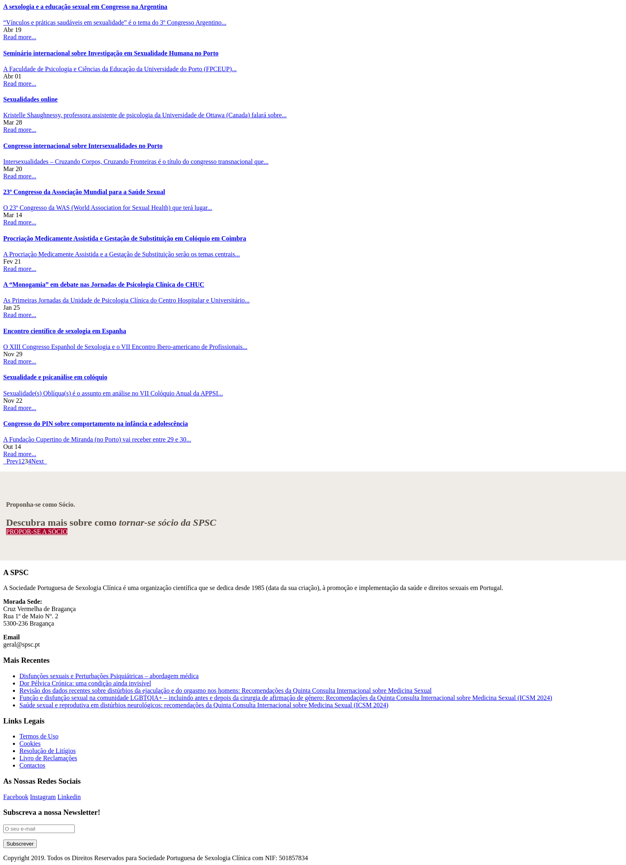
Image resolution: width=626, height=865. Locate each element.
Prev (10, 461)
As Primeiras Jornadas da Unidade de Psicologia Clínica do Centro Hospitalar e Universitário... (126, 300)
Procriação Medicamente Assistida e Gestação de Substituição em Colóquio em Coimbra (124, 238)
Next (39, 461)
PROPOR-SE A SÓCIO (36, 531)
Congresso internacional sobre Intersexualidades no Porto (83, 145)
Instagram (43, 796)
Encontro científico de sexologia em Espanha (64, 331)
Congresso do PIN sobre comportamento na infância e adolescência (95, 423)
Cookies (29, 743)
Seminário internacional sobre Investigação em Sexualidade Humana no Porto (110, 53)
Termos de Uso (39, 736)
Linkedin (69, 796)
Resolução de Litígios (47, 750)
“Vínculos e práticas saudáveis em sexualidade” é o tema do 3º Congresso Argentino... (115, 22)
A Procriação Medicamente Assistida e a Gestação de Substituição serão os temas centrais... (121, 254)
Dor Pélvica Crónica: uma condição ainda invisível (85, 683)
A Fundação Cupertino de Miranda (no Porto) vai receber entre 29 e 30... (97, 439)
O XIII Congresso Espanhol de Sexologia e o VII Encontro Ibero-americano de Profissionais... (125, 346)
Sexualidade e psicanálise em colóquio (55, 377)
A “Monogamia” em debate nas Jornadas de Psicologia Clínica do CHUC (103, 284)
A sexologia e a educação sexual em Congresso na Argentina (85, 6)
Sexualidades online (30, 99)
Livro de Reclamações (48, 758)
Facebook (15, 796)
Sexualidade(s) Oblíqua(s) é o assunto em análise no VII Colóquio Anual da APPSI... (113, 393)
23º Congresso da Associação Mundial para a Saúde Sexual (84, 191)
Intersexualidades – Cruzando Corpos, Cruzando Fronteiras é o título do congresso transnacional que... (136, 161)
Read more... (19, 37)
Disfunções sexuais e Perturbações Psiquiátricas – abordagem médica (109, 676)
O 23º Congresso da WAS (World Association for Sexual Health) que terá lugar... (107, 207)
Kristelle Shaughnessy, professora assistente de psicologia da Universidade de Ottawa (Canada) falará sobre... (145, 115)
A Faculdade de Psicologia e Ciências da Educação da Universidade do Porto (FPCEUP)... (120, 69)
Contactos (32, 765)
